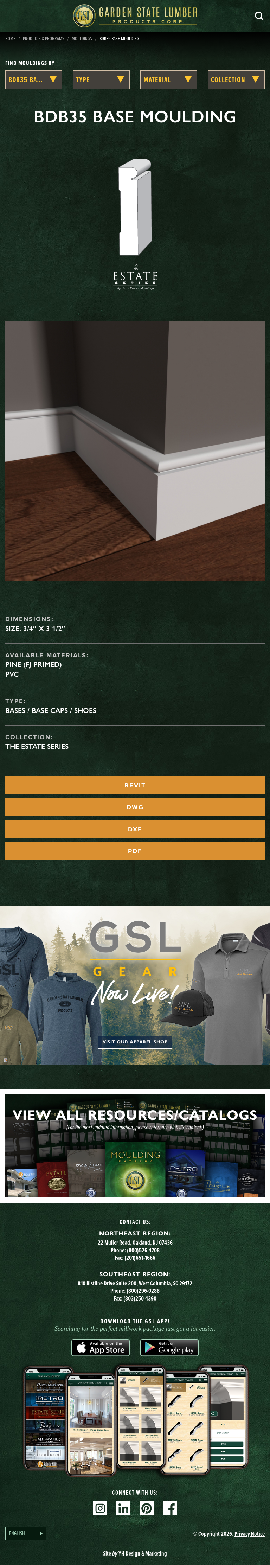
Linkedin (123, 1508)
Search (259, 15)
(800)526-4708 (143, 1250)
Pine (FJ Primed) (33, 664)
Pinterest (147, 1508)
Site (135, 1553)
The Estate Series (37, 746)
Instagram (100, 1508)
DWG (135, 807)
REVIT (135, 785)
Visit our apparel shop (135, 1042)
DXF (135, 829)
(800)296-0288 (143, 1290)
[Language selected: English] (25, 1533)
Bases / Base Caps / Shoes (50, 710)
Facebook (170, 1508)
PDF (135, 851)
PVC (12, 674)
